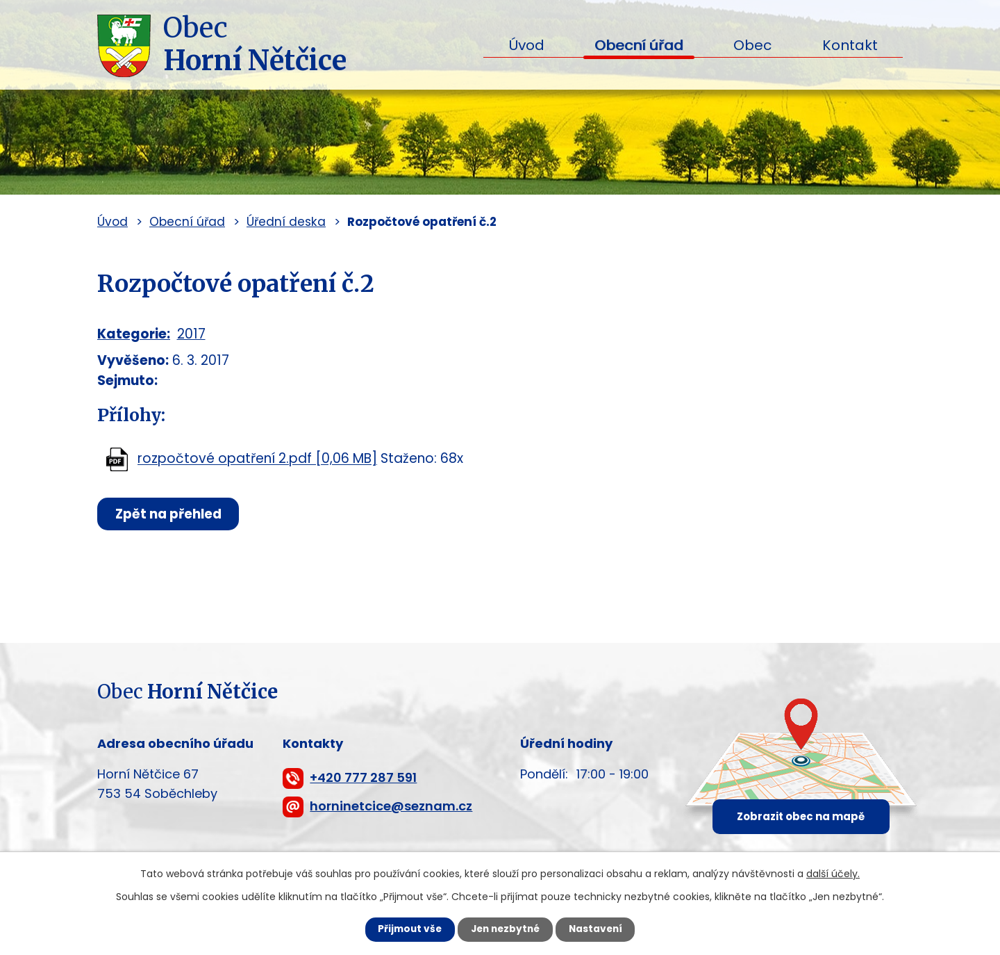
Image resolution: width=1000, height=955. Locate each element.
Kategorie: (133, 334)
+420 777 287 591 (363, 777)
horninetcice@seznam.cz (391, 806)
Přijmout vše (404, 929)
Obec (752, 45)
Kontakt (850, 45)
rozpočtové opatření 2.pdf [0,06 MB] (257, 459)
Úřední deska (286, 221)
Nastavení (601, 929)
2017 (191, 334)
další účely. (833, 873)
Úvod (526, 45)
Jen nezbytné (505, 929)
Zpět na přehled (171, 514)
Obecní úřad (638, 45)
